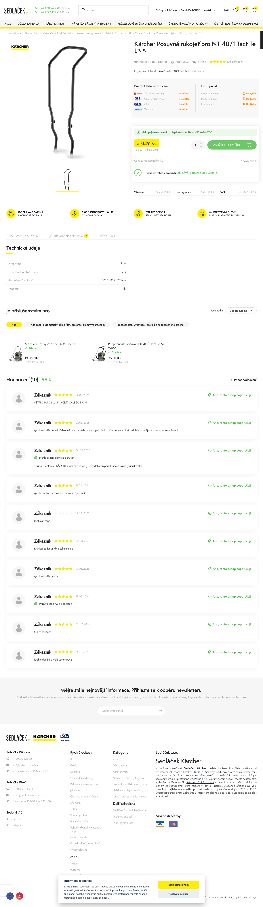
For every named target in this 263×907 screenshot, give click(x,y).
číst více (196, 71)
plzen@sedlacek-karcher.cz (24, 795)
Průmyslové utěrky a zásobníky (130, 784)
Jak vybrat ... (76, 790)
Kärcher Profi (31, 33)
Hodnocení (109, 236)
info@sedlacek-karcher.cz (23, 765)
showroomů (176, 785)
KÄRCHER (76, 802)
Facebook (14, 819)
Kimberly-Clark (78, 815)
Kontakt (208, 10)
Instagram (14, 825)
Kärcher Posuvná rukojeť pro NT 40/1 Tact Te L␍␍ (175, 33)
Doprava (75, 771)
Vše (14, 325)
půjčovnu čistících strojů (200, 782)
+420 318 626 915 (50, 8)
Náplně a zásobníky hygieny (128, 778)
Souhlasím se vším (178, 884)
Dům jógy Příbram (123, 822)
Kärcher (187, 772)
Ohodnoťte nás (78, 837)
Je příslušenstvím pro (68, 236)
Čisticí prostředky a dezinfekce (129, 796)
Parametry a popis (23, 236)
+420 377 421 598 (50, 12)
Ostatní (139, 33)
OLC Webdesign (247, 897)
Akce (116, 759)
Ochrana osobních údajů (84, 796)
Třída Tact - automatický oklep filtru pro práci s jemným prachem (67, 325)
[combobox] (241, 310)
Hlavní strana (13, 33)
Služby (159, 10)
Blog (72, 759)
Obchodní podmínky (82, 778)
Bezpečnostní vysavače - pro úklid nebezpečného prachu (150, 325)
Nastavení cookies (178, 894)
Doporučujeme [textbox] (238, 311)
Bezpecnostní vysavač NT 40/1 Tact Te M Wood (136, 346)
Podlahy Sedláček (122, 816)
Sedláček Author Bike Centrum (130, 810)
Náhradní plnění (79, 821)
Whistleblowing (78, 849)
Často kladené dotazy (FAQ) (85, 843)
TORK (73, 809)
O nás (73, 765)
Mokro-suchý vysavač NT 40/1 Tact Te (51, 344)
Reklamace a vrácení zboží (84, 784)
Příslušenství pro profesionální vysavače (79, 33)
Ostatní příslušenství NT (118, 33)
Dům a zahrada (121, 765)
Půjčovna (172, 10)
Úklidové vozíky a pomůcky (128, 790)
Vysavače (48, 33)
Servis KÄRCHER (190, 10)
